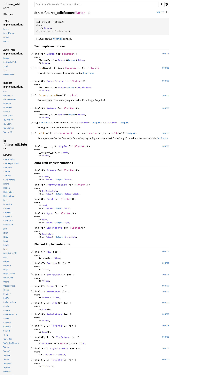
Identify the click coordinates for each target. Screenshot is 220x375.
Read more (88, 72)
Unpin (63, 146)
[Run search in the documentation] (96, 4)
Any (49, 251)
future (68, 13)
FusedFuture (55, 81)
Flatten (80, 13)
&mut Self (66, 133)
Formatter (71, 67)
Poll (114, 133)
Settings (166, 4)
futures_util (53, 13)
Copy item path (89, 12)
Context (94, 133)
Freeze (51, 170)
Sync (50, 213)
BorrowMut (54, 274)
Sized (57, 258)
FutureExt (54, 291)
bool (75, 95)
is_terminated (48, 95)
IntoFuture (54, 314)
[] (167, 12)
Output (71, 60)
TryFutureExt (59, 348)
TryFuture (63, 337)
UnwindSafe (54, 227)
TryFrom (56, 325)
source (160, 12)
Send (50, 199)
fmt (41, 67)
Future (47, 28)
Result (94, 67)
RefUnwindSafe (57, 184)
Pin (56, 133)
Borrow (51, 263)
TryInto (56, 359)
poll (41, 133)
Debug (50, 53)
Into (54, 302)
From (50, 286)
